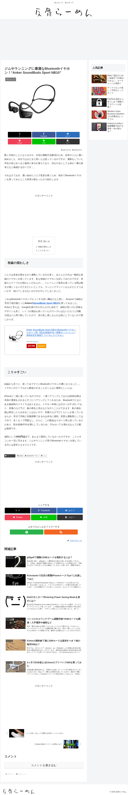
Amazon (41, 340)
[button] (76, 135)
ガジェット (10, 449)
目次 (40, 234)
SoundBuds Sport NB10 (46, 297)
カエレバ (35, 335)
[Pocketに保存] (50, 135)
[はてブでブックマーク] (37, 135)
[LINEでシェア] (63, 135)
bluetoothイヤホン (32, 449)
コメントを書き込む (44, 764)
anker (20, 449)
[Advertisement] (64, 39)
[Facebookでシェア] (24, 135)
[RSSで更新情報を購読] (46, 525)
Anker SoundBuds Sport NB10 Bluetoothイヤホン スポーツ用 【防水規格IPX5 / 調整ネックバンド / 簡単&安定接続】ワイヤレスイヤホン (51, 326)
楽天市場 (31, 340)
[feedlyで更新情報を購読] (40, 525)
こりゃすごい (44, 244)
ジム (43, 449)
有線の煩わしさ (45, 240)
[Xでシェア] (10, 135)
